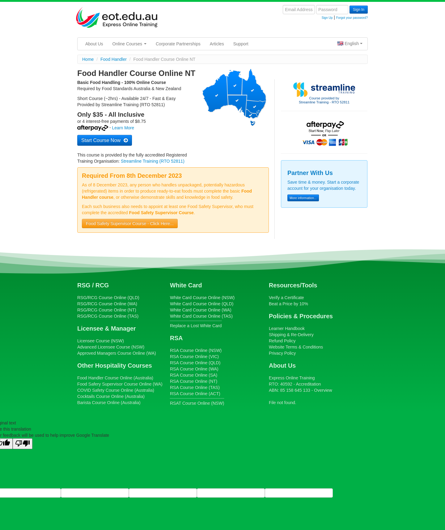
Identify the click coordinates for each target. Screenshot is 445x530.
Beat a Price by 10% (288, 303)
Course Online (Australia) (115, 377)
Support (240, 43)
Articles (217, 43)
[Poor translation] (22, 443)
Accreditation (308, 384)
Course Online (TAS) (107, 316)
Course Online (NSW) (202, 297)
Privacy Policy (282, 353)
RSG (83, 285)
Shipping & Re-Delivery (291, 334)
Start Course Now (104, 140)
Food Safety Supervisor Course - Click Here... (130, 223)
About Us (94, 43)
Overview (323, 390)
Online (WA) (116, 353)
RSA (176, 338)
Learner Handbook (287, 328)
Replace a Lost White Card (196, 325)
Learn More (123, 128)
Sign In (358, 9)
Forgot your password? (352, 17)
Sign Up (327, 17)
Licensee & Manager (106, 328)
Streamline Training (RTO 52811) (152, 161)
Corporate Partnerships (178, 43)
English (349, 43)
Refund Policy (282, 340)
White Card (186, 285)
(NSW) (100, 340)
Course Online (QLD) (108, 297)
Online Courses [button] (129, 43)
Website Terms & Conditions (296, 346)
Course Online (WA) (107, 303)
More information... (303, 198)
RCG (102, 285)
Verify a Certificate (286, 297)
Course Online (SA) (193, 375)
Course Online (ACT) (195, 393)
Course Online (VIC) (194, 356)
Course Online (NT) (106, 309)
